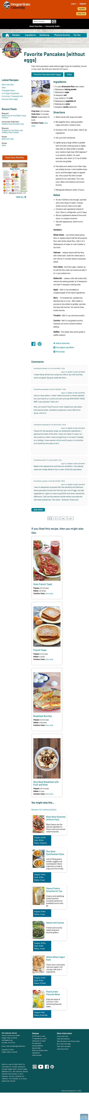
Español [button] (82, 8)
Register (83, 4)
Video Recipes (37, 1055)
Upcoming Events (62, 1049)
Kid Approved (36, 1043)
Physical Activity (62, 35)
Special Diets (36, 1048)
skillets (59, 440)
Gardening (44, 35)
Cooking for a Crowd (39, 1041)
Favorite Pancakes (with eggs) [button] (47, 74)
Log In (73, 4)
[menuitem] (73, 3)
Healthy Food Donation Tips (13, 124)
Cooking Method (37, 1046)
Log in (63, 372)
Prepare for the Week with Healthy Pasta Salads (12, 131)
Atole (4, 87)
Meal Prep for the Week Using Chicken (14, 116)
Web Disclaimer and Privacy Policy (68, 1041)
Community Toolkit (53, 26)
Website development (68, 1091)
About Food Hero (35, 26)
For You (77, 35)
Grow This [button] (81, 13)
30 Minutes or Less (38, 1036)
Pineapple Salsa (8, 90)
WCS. (80, 1091)
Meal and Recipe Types (40, 1050)
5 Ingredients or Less (39, 1038)
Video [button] (69, 74)
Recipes (16, 35)
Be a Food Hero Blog (63, 1044)
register (70, 372)
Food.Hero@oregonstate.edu (15, 1046)
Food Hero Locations (64, 1046)
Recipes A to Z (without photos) (43, 810)
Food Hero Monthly (63, 1039)
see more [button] (38, 510)
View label (49, 593)
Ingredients (30, 35)
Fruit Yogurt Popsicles (10, 93)
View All (20, 197)
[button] (65, 343)
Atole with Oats (8, 84)
